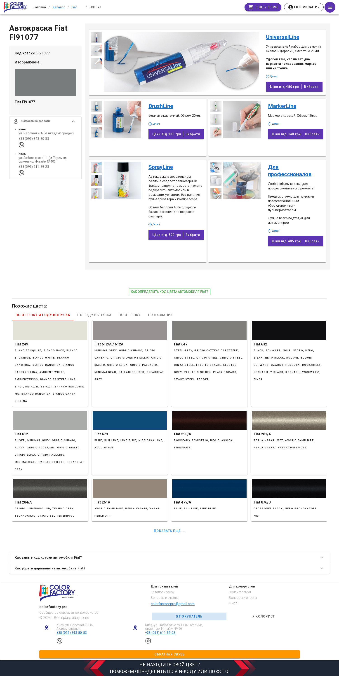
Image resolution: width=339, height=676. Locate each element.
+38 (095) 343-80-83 (34, 140)
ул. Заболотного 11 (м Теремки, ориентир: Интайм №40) (43, 161)
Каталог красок (162, 592)
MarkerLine (282, 106)
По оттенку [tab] (130, 315)
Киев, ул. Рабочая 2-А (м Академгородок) (75, 627)
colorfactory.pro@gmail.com (173, 604)
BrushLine (160, 106)
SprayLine (160, 167)
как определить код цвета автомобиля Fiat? (169, 292)
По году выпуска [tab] (94, 315)
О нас (233, 603)
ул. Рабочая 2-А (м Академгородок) (46, 135)
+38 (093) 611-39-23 (34, 168)
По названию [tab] (161, 315)
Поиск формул (240, 592)
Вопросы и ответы (165, 597)
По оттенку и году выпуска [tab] (43, 315)
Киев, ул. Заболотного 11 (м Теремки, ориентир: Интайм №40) (174, 627)
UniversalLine (282, 37)
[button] (45, 123)
